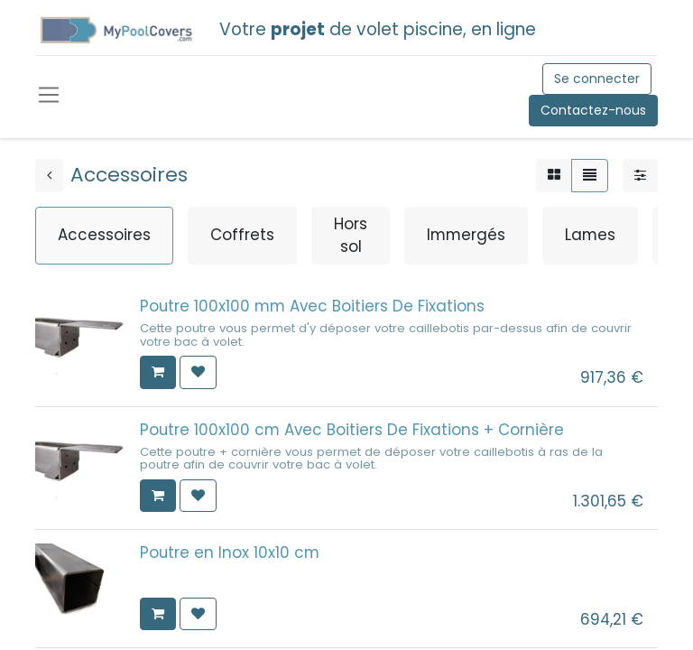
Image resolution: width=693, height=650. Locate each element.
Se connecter (597, 79)
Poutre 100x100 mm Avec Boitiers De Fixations (312, 306)
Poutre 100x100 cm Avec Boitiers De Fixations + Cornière (352, 430)
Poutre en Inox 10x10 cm (229, 552)
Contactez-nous (593, 110)
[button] (158, 372)
